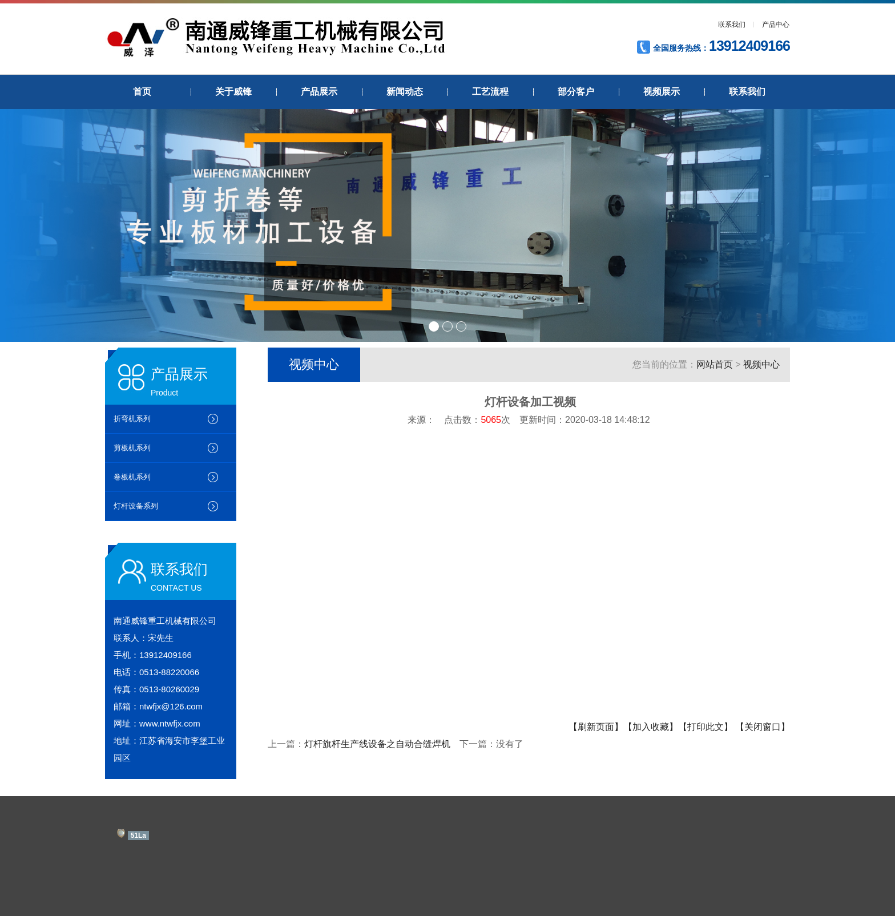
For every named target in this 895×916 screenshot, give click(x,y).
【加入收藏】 (650, 727)
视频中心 (761, 364)
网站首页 (714, 364)
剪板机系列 (132, 447)
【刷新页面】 (596, 727)
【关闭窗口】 (762, 727)
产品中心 (775, 25)
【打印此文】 (705, 727)
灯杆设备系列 (136, 506)
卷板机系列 (132, 477)
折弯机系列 (132, 418)
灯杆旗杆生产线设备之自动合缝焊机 (377, 744)
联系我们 (731, 25)
